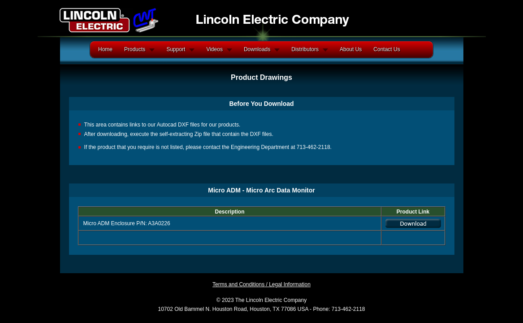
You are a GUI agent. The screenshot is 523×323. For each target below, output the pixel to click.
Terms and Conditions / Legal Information (261, 284)
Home (105, 49)
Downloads (257, 49)
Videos (214, 49)
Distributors (305, 49)
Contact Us (386, 49)
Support (175, 49)
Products (134, 49)
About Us (351, 49)
